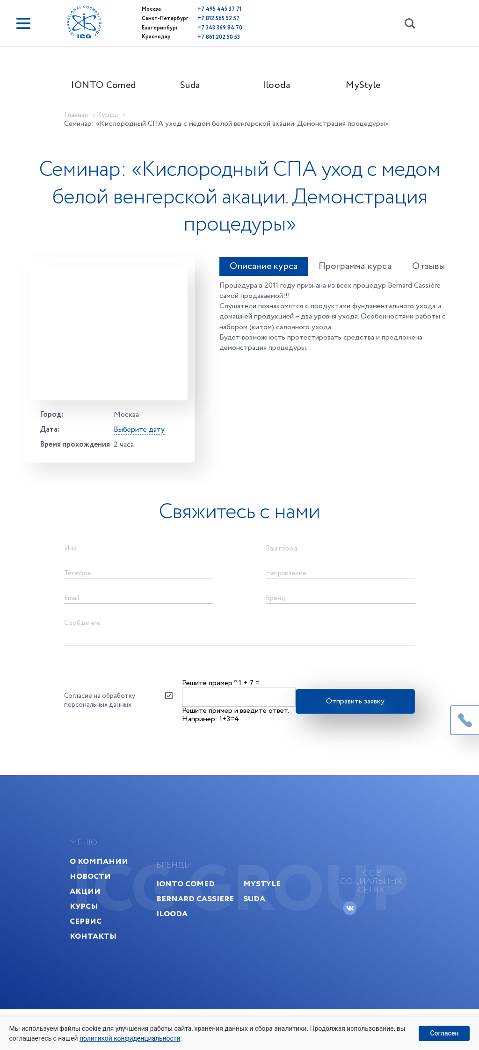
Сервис (93, 957)
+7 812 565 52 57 (206, 18)
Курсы (91, 942)
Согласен (444, 1033)
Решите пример (209, 709)
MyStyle (369, 87)
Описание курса (256, 272)
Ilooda (283, 87)
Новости (97, 912)
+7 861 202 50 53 (206, 36)
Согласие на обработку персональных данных (105, 728)
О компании (106, 897)
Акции (92, 927)
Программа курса (350, 272)
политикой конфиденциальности (131, 1038)
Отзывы (427, 272)
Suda (196, 87)
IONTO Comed (109, 87)
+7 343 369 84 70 (207, 27)
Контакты (100, 972)
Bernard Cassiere (196, 934)
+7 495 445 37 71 (207, 9)
